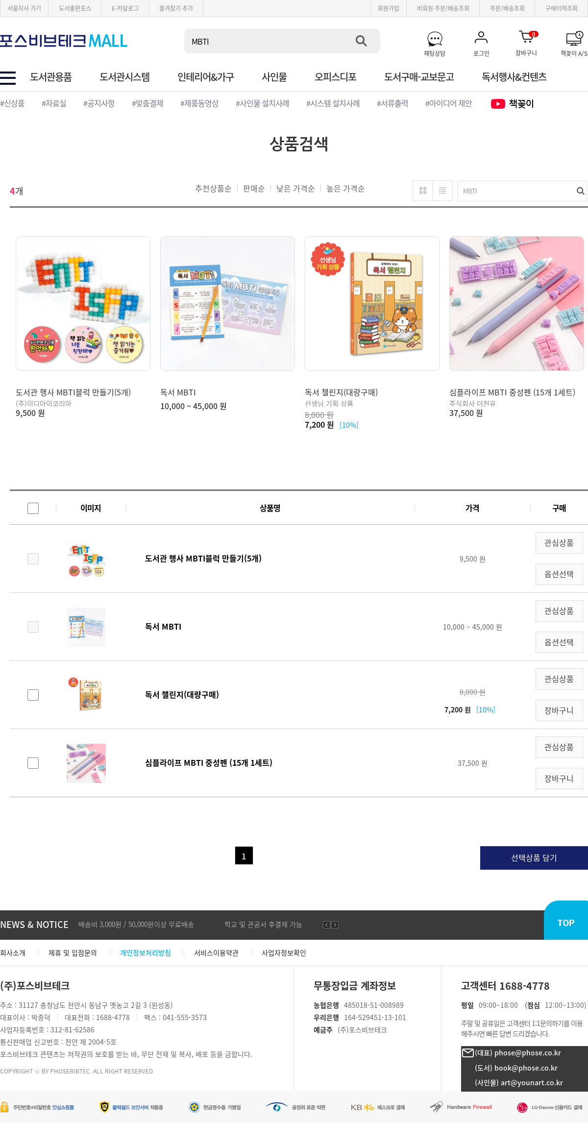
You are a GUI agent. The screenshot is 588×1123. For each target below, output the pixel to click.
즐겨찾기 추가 (176, 8)
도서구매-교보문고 (419, 77)
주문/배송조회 (507, 8)
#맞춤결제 (147, 103)
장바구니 (527, 43)
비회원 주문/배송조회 (443, 8)
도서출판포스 (75, 8)
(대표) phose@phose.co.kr (518, 1052)
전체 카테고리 (8, 78)
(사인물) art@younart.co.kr (519, 1082)
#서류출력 (392, 103)
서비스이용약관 (216, 953)
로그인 (481, 52)
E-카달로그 (125, 8)
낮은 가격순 (295, 188)
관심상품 (559, 542)
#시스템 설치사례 (333, 103)
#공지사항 (99, 103)
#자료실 (54, 103)
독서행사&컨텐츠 (514, 77)
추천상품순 (213, 188)
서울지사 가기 (24, 8)
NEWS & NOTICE (34, 924)
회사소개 (12, 953)
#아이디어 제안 (448, 103)
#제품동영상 (199, 103)
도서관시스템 (124, 77)
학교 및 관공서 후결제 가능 (263, 924)
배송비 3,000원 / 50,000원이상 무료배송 (136, 924)
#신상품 (12, 103)
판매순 (254, 188)
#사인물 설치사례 (262, 103)
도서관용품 (51, 77)
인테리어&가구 (205, 77)
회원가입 (388, 8)
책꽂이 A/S (574, 52)
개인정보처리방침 (145, 953)
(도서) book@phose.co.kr (516, 1068)
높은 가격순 (345, 188)
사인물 (274, 77)
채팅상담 (434, 52)
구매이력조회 (561, 8)
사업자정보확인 (284, 953)
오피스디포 (335, 77)
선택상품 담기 (534, 857)
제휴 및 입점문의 (73, 953)
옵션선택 (559, 574)
